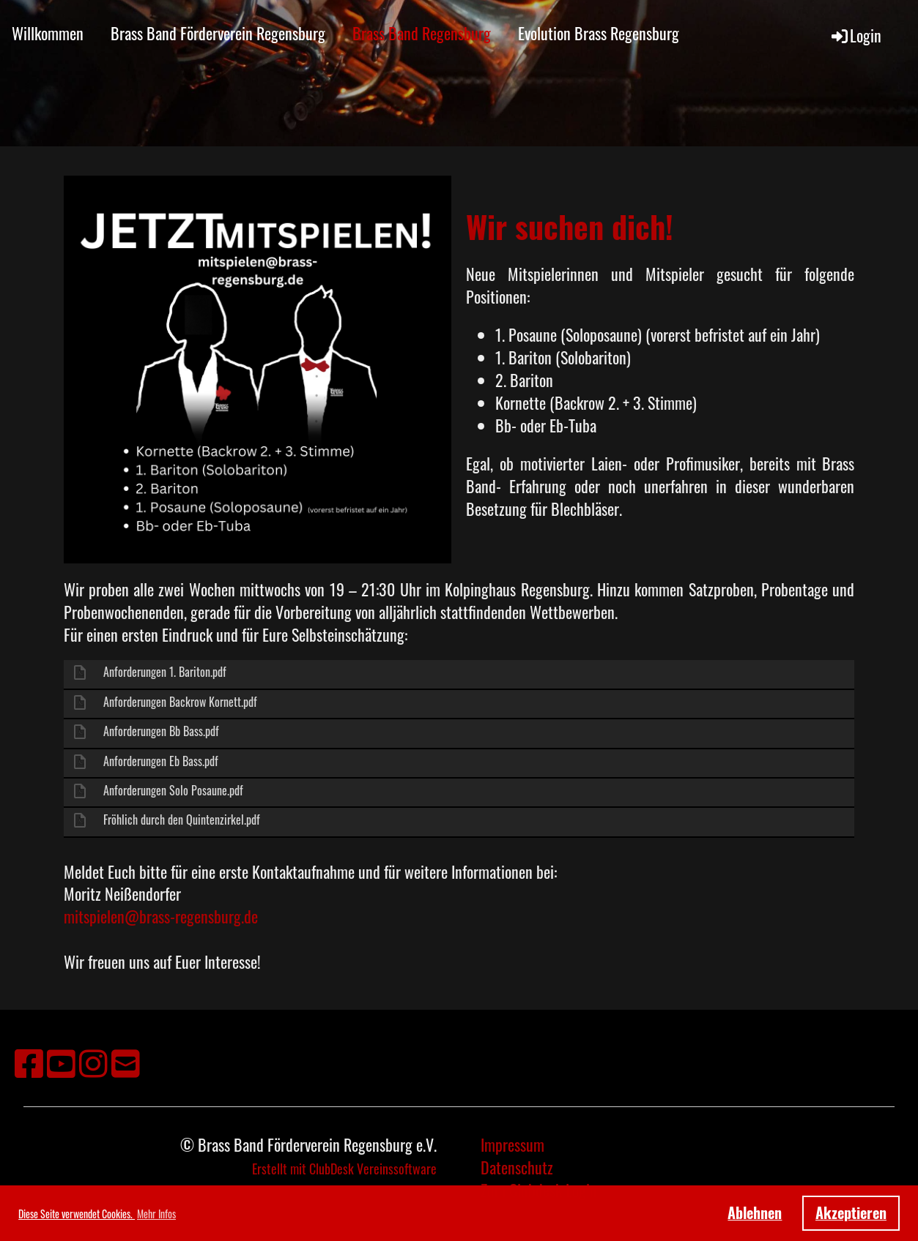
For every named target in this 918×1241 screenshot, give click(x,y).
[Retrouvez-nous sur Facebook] (29, 1061)
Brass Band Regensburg (421, 33)
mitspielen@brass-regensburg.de (161, 916)
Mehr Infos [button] (156, 1213)
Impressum (512, 1144)
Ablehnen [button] (755, 1212)
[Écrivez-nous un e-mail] (125, 1061)
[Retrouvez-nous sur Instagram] (93, 1061)
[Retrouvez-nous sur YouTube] (61, 1061)
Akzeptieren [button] (850, 1212)
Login (855, 35)
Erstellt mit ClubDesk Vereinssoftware (344, 1168)
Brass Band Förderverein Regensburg (218, 33)
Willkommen (48, 33)
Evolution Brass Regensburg (598, 33)
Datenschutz (517, 1167)
